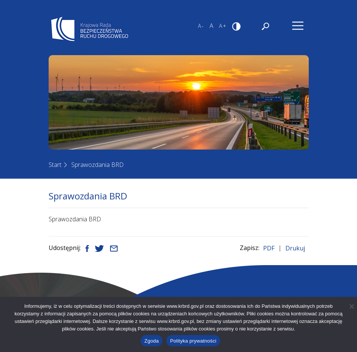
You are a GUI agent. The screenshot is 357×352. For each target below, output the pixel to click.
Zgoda (151, 341)
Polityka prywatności (193, 341)
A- (201, 25)
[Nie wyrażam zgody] (351, 306)
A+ (223, 25)
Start (55, 165)
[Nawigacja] (297, 25)
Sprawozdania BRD (97, 165)
